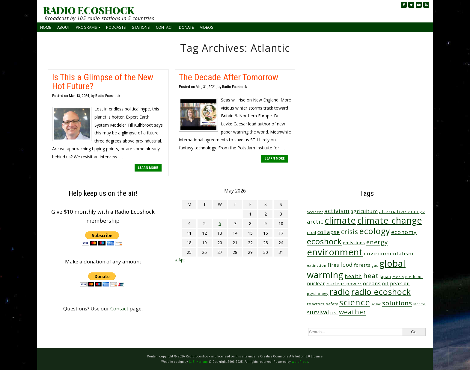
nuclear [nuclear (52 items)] (316, 283)
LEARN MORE (148, 168)
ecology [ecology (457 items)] (374, 230)
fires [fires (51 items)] (333, 265)
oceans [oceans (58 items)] (372, 283)
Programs (86, 27)
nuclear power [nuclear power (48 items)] (344, 283)
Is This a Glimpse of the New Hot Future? (102, 81)
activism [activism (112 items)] (337, 211)
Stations (141, 27)
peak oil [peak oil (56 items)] (400, 283)
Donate (186, 27)
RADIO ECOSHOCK (88, 10)
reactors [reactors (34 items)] (316, 304)
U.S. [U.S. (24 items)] (334, 313)
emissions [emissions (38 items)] (354, 242)
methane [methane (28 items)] (414, 276)
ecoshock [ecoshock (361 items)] (324, 241)
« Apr (180, 260)
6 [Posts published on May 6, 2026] (220, 223)
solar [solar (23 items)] (376, 304)
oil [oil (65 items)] (385, 283)
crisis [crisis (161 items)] (349, 231)
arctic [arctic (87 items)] (315, 221)
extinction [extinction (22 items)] (316, 265)
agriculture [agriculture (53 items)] (364, 211)
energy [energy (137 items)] (377, 242)
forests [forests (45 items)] (362, 265)
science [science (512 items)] (354, 302)
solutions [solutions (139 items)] (397, 303)
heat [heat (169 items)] (371, 275)
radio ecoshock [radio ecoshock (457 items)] (381, 291)
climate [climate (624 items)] (340, 220)
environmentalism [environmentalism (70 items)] (389, 253)
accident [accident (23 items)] (315, 212)
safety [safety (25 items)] (332, 303)
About (63, 27)
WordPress (300, 362)
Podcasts (116, 27)
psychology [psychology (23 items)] (318, 293)
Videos (206, 27)
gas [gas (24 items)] (375, 265)
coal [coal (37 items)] (311, 232)
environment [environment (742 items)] (335, 252)
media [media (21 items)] (398, 277)
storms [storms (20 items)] (419, 304)
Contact (164, 27)
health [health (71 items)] (353, 276)
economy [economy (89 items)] (404, 232)
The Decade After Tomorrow (228, 77)
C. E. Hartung (198, 362)
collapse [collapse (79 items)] (328, 232)
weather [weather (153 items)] (352, 311)
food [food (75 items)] (347, 264)
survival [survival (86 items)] (318, 312)
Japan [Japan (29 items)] (385, 276)
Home (45, 27)
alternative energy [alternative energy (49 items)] (402, 211)
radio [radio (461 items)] (340, 291)
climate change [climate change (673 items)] (389, 220)
